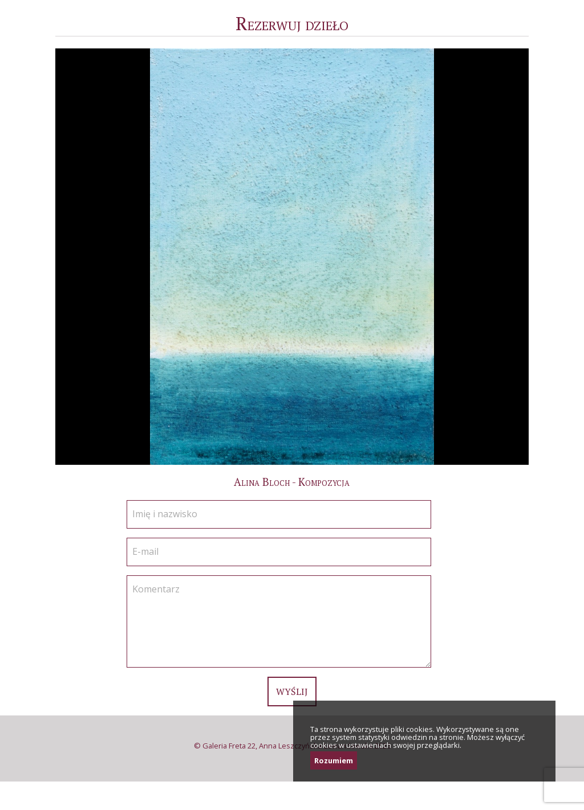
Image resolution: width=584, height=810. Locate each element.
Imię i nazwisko (164, 514)
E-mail (145, 551)
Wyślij (292, 691)
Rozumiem (333, 760)
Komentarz (156, 589)
